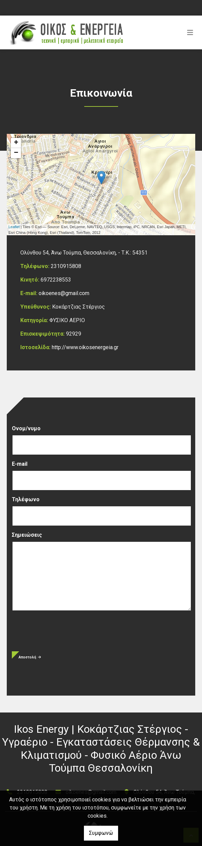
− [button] (16, 153)
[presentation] (63, 635)
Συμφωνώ (101, 833)
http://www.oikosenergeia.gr (85, 347)
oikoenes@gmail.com (64, 293)
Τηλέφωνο (26, 499)
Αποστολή (30, 657)
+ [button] (16, 143)
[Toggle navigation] (190, 32)
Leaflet (14, 227)
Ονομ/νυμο (26, 428)
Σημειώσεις (27, 535)
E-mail (19, 464)
